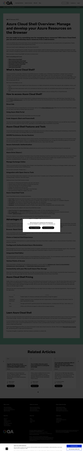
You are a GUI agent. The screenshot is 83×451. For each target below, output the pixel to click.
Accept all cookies (74, 439)
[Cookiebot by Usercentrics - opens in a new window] (6, 449)
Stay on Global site (34, 227)
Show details (16, 448)
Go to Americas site (48, 227)
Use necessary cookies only (74, 442)
